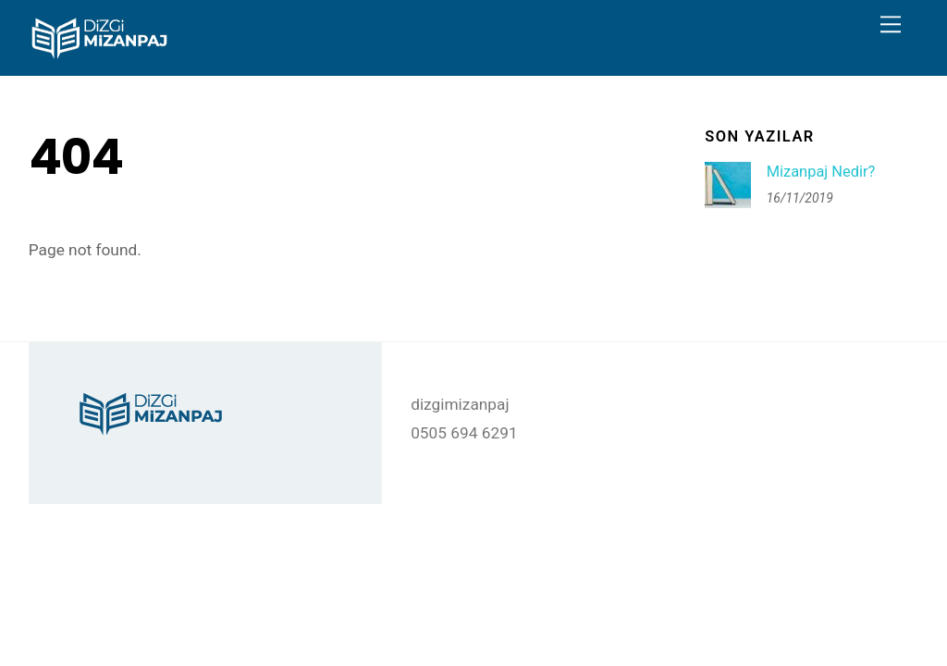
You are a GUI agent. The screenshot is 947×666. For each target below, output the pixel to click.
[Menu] (890, 24)
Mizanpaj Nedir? (821, 171)
